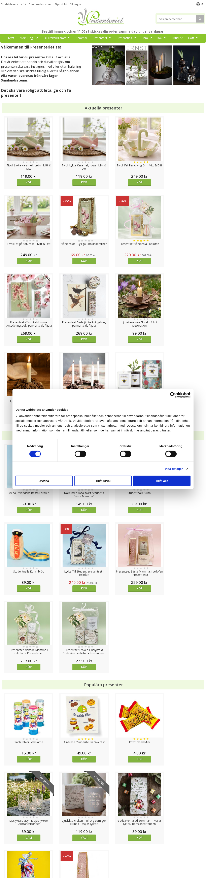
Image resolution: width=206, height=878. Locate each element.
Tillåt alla (162, 481)
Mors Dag (30, 37)
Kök (163, 37)
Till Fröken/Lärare (58, 37)
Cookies (6, 834)
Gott (194, 37)
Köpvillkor (7, 846)
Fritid (178, 37)
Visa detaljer (174, 468)
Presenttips (127, 37)
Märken (98, 47)
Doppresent (9, 871)
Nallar (5, 865)
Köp (26, 182)
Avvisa (44, 481)
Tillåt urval (103, 481)
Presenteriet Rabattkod (16, 859)
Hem (147, 37)
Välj (179, 602)
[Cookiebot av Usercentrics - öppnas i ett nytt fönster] (173, 395)
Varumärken (9, 840)
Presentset (103, 37)
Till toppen (103, 820)
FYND (112, 47)
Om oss (6, 853)
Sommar (81, 38)
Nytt (11, 38)
